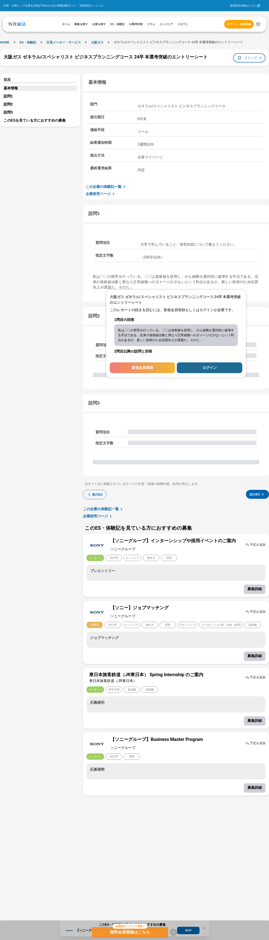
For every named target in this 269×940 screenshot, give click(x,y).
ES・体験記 (28, 42)
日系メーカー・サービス (63, 42)
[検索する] (258, 24)
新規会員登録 (142, 368)
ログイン (209, 368)
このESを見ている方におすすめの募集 (35, 120)
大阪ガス (97, 42)
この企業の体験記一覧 (106, 186)
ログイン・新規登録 (239, 24)
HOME (4, 42)
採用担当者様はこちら (243, 5)
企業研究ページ (101, 194)
